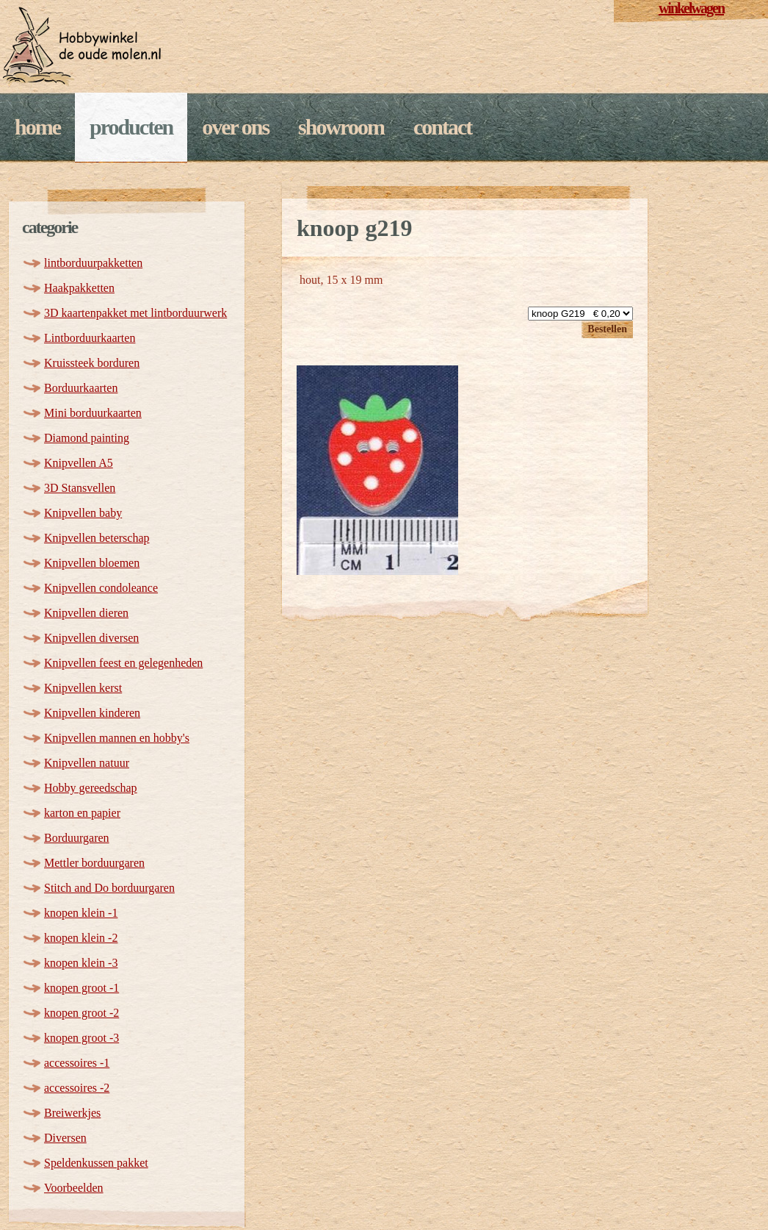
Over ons (235, 127)
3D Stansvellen (79, 488)
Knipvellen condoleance (101, 588)
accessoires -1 (76, 1062)
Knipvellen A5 (78, 463)
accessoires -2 (76, 1087)
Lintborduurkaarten (89, 338)
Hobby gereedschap (90, 788)
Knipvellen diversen (91, 638)
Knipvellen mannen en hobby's (116, 738)
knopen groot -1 (81, 988)
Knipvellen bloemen (92, 563)
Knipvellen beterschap (97, 538)
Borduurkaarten (80, 388)
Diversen (65, 1137)
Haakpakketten (79, 288)
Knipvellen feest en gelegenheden (123, 663)
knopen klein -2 (80, 938)
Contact (442, 127)
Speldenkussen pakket (96, 1162)
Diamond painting (86, 438)
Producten (131, 127)
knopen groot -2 (81, 1012)
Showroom (341, 127)
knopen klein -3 (80, 963)
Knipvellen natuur (86, 763)
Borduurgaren (76, 838)
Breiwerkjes (72, 1112)
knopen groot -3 (81, 1037)
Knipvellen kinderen (92, 713)
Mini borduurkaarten (93, 413)
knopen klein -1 (80, 913)
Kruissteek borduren (92, 363)
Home (37, 127)
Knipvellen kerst (83, 688)
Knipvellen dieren (86, 613)
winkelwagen (691, 8)
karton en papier (82, 813)
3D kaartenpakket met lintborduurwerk (135, 313)
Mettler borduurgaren (94, 863)
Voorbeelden (74, 1187)
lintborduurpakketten (93, 263)
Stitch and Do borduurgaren (109, 888)
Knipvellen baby (83, 513)
